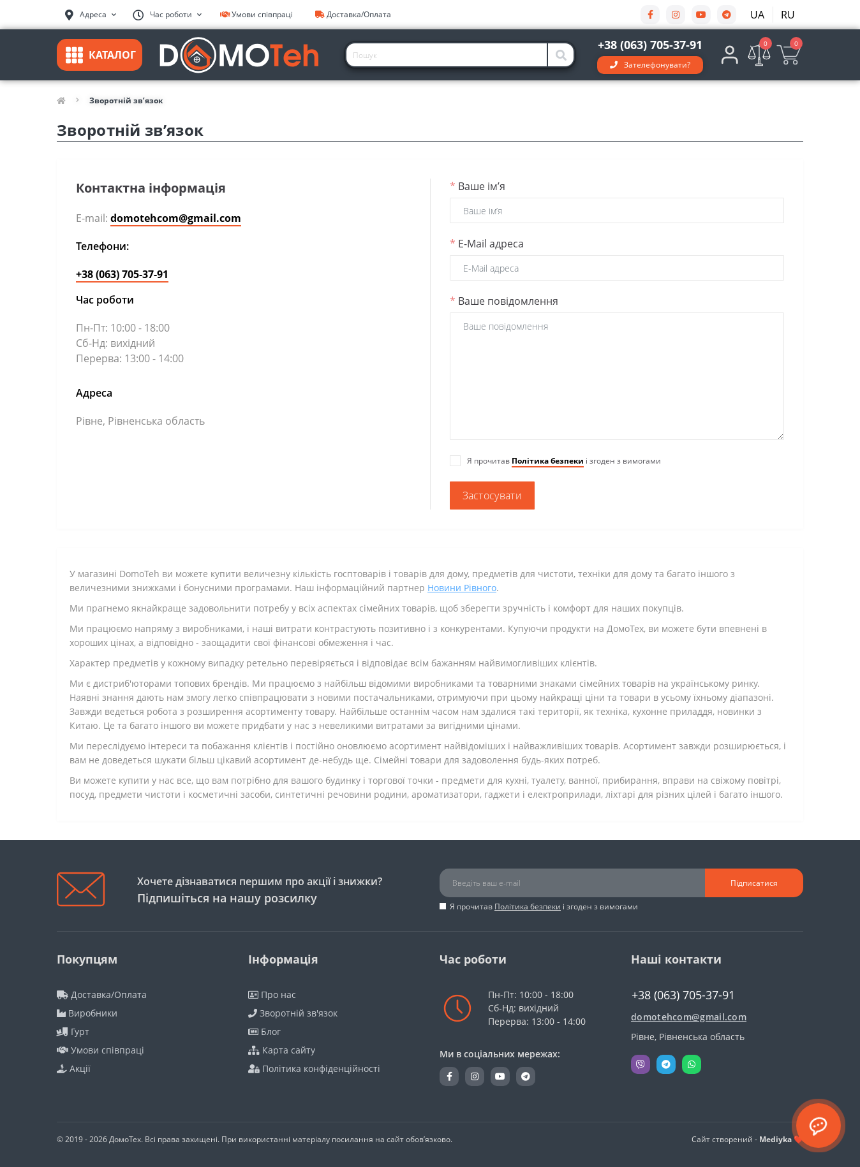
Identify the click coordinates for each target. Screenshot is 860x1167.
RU (788, 15)
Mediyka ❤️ (781, 1139)
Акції (74, 1068)
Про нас (272, 994)
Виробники (87, 1013)
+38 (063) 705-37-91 (122, 274)
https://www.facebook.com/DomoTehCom (650, 14)
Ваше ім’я (477, 186)
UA (757, 15)
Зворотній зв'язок (292, 1013)
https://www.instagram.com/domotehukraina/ (675, 14)
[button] (167, 14)
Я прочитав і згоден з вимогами (544, 906)
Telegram (666, 1064)
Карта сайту (281, 1050)
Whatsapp (691, 1064)
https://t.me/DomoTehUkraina (726, 14)
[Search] (561, 55)
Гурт (73, 1031)
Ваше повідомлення (504, 301)
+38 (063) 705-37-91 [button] (683, 995)
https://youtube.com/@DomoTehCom (701, 14)
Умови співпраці (256, 14)
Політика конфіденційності (314, 1068)
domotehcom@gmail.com (175, 218)
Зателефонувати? (657, 64)
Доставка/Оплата (353, 14)
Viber (640, 1064)
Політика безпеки (548, 460)
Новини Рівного (461, 588)
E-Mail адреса (487, 244)
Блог (264, 1031)
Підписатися (754, 882)
